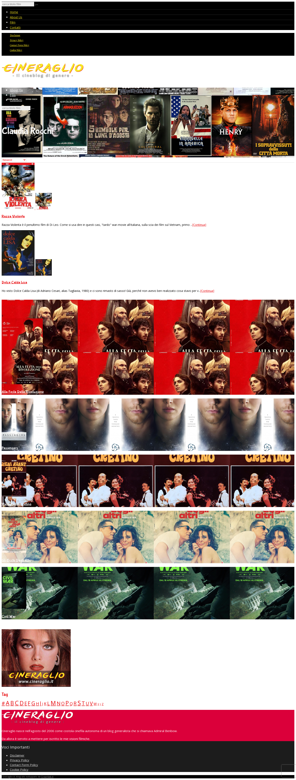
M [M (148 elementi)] (53, 703)
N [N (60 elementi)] (58, 703)
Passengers (10, 448)
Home (14, 12)
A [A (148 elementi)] (7, 703)
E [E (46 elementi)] (25, 703)
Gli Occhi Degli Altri (16, 560)
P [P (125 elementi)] (67, 703)
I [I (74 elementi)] (40, 703)
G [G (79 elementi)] (33, 703)
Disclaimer (15, 35)
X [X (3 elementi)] (98, 704)
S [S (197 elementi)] (79, 703)
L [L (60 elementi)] (48, 703)
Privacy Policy (16, 40)
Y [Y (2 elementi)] (100, 704)
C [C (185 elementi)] (17, 703)
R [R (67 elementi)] (75, 703)
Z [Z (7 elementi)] (103, 704)
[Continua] (199, 225)
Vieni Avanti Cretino (16, 504)
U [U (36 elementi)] (87, 703)
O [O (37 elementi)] (63, 703)
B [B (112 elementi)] (12, 703)
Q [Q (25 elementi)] (71, 703)
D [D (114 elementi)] (22, 703)
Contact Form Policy (19, 45)
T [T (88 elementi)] (83, 703)
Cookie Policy (16, 50)
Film (12, 22)
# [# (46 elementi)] (3, 703)
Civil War (9, 616)
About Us (16, 17)
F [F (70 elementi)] (29, 703)
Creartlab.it (47, 776)
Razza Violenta (13, 216)
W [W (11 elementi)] (95, 703)
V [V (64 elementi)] (91, 703)
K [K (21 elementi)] (45, 703)
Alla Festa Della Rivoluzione (23, 392)
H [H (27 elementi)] (37, 703)
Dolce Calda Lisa (14, 282)
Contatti (15, 27)
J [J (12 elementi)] (42, 703)
